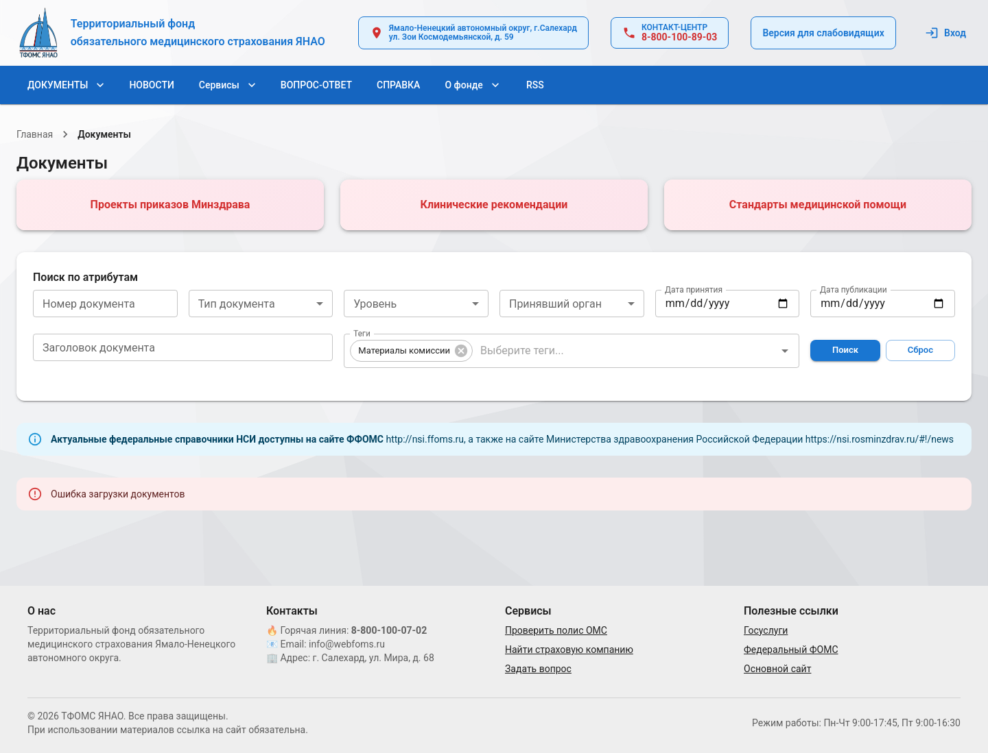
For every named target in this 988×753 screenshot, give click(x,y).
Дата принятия (693, 289)
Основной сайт (777, 668)
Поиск (845, 350)
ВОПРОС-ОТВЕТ (316, 85)
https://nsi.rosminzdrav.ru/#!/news (879, 439)
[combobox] (261, 303)
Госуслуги (766, 630)
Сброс (920, 350)
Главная (34, 134)
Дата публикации (853, 289)
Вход (947, 33)
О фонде (472, 85)
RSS (535, 85)
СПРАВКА (398, 85)
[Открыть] (785, 350)
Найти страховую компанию (569, 649)
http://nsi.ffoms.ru (425, 439)
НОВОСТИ (151, 85)
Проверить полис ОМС (556, 630)
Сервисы (227, 85)
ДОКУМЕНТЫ (65, 85)
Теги (363, 339)
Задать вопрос (538, 668)
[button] (411, 351)
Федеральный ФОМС (791, 649)
